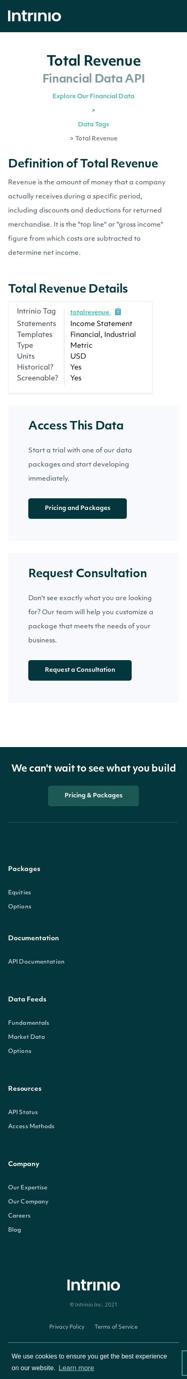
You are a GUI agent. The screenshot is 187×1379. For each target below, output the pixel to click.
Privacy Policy (66, 1327)
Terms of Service (116, 1327)
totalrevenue (89, 313)
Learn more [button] (76, 1368)
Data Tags (93, 125)
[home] (36, 16)
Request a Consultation (80, 670)
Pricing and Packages (77, 509)
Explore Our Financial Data (93, 97)
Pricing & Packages (94, 796)
